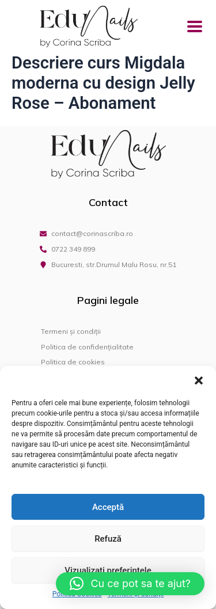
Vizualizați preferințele (108, 570)
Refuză (108, 539)
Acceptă (108, 507)
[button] (198, 380)
